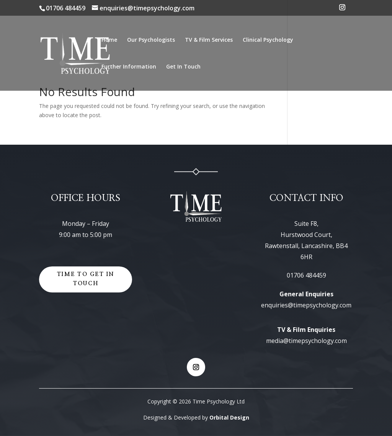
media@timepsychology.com (306, 340)
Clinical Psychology (268, 40)
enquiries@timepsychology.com (306, 305)
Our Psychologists (151, 40)
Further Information (128, 67)
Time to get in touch (85, 279)
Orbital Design (229, 417)
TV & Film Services (209, 40)
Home (109, 40)
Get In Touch (183, 67)
